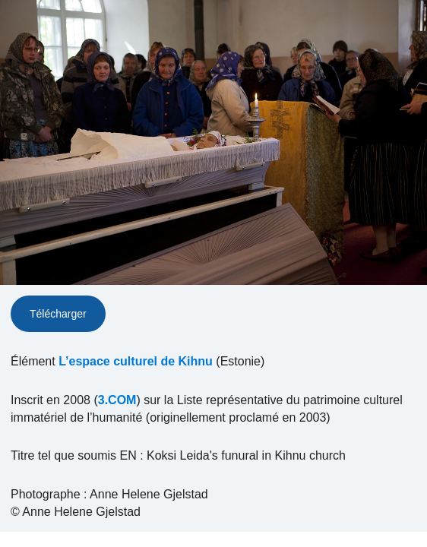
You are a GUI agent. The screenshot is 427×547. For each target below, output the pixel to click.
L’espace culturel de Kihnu (136, 361)
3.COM (117, 400)
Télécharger (58, 314)
